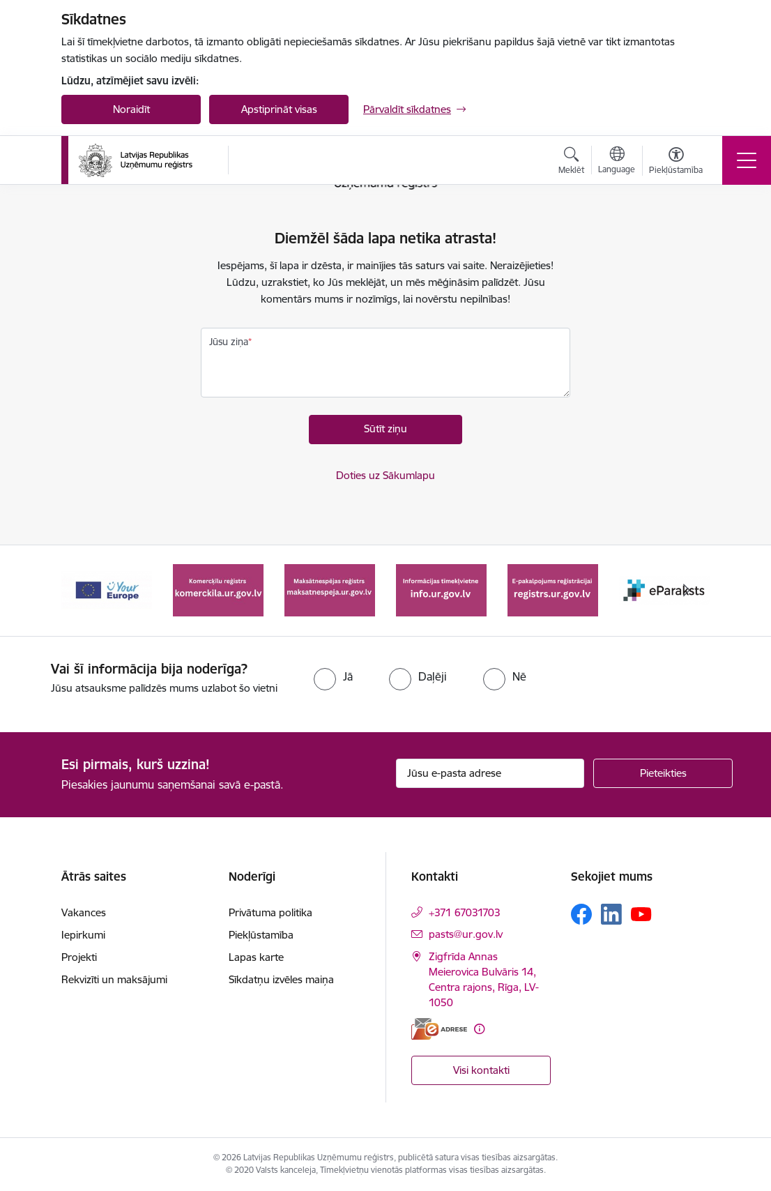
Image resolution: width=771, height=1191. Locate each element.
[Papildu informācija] (479, 1029)
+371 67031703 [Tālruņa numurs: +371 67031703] (465, 912)
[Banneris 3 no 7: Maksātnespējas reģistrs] (329, 589)
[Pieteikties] (663, 773)
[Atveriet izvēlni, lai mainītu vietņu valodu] (616, 162)
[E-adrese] (439, 1028)
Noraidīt (131, 109)
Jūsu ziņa (228, 341)
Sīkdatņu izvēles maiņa (281, 979)
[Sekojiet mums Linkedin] (611, 914)
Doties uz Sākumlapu (385, 475)
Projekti (79, 957)
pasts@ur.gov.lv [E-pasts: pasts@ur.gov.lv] (466, 934)
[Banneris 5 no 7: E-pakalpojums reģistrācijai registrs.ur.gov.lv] (552, 589)
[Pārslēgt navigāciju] (746, 160)
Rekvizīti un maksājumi (114, 979)
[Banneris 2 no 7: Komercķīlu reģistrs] (218, 589)
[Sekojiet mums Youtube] (641, 913)
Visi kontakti (481, 1070)
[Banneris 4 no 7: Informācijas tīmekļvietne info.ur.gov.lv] (441, 589)
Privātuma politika (270, 912)
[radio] (333, 676)
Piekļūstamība (261, 934)
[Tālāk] (686, 590)
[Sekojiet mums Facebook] (581, 914)
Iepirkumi (83, 934)
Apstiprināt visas (279, 109)
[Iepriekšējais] (84, 590)
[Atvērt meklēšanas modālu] (571, 162)
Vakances (83, 912)
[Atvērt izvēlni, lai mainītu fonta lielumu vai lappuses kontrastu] (676, 162)
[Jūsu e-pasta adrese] (490, 773)
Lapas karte (256, 957)
